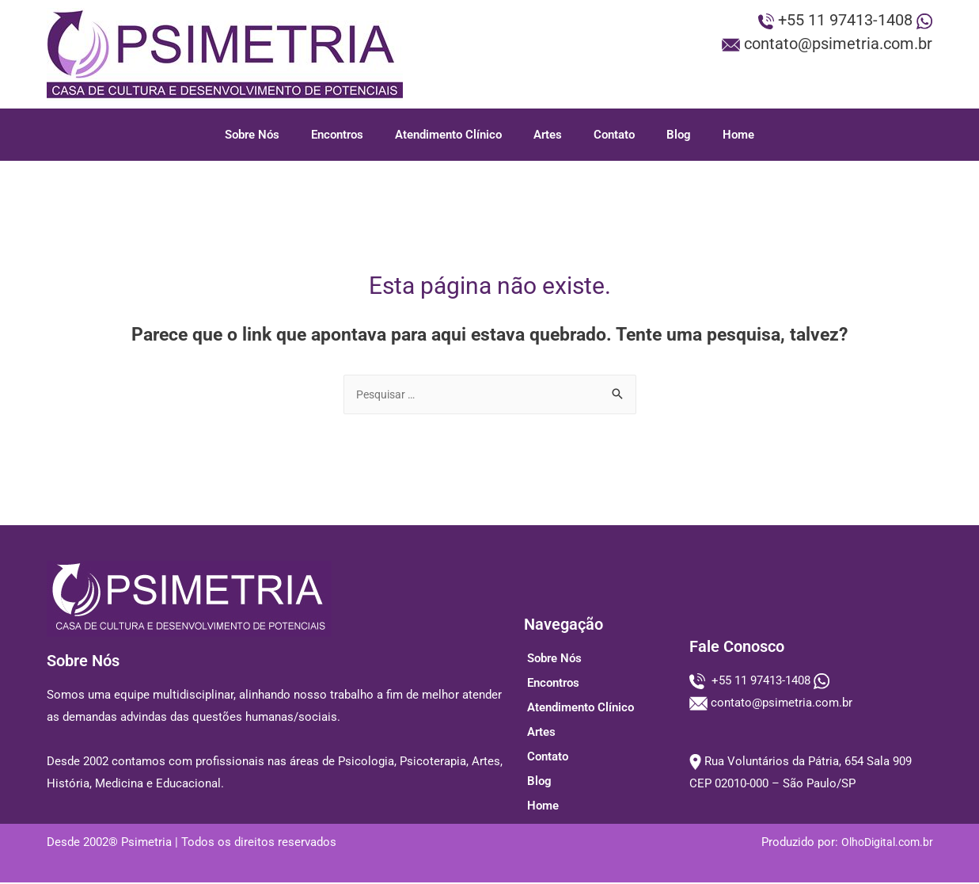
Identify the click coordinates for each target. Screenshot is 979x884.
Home (738, 135)
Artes (547, 135)
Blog (678, 135)
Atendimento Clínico (448, 135)
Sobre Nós (252, 135)
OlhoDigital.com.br (883, 843)
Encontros (337, 135)
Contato (614, 135)
